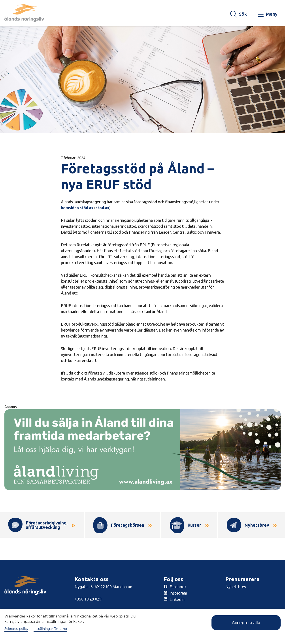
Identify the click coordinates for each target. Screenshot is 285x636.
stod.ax (102, 207)
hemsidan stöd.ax (77, 207)
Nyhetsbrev (235, 586)
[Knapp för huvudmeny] (268, 14)
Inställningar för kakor (50, 629)
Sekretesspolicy (16, 629)
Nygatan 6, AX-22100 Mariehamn (103, 586)
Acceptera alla (246, 622)
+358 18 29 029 (88, 599)
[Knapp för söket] (238, 14)
